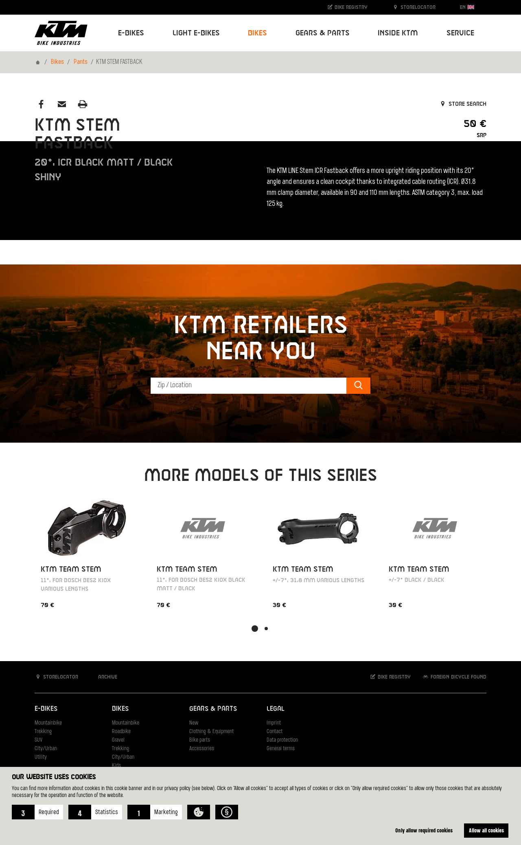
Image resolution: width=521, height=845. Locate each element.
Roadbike (121, 732)
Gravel (118, 740)
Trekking (43, 732)
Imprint (274, 723)
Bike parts (199, 740)
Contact (274, 732)
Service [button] (460, 33)
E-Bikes (46, 709)
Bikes (57, 62)
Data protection (282, 740)
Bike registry (347, 7)
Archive (103, 676)
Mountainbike (48, 723)
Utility (41, 757)
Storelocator (414, 7)
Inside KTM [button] (398, 33)
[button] (37, 812)
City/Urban (46, 749)
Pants (81, 62)
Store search (462, 104)
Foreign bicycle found (454, 676)
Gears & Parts (213, 709)
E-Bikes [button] (131, 33)
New (193, 723)
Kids (116, 766)
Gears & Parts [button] (323, 33)
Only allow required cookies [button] (424, 830)
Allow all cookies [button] (486, 830)
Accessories (201, 749)
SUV (38, 740)
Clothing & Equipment (211, 732)
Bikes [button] (257, 33)
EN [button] (467, 7)
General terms (281, 749)
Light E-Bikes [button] (196, 33)
